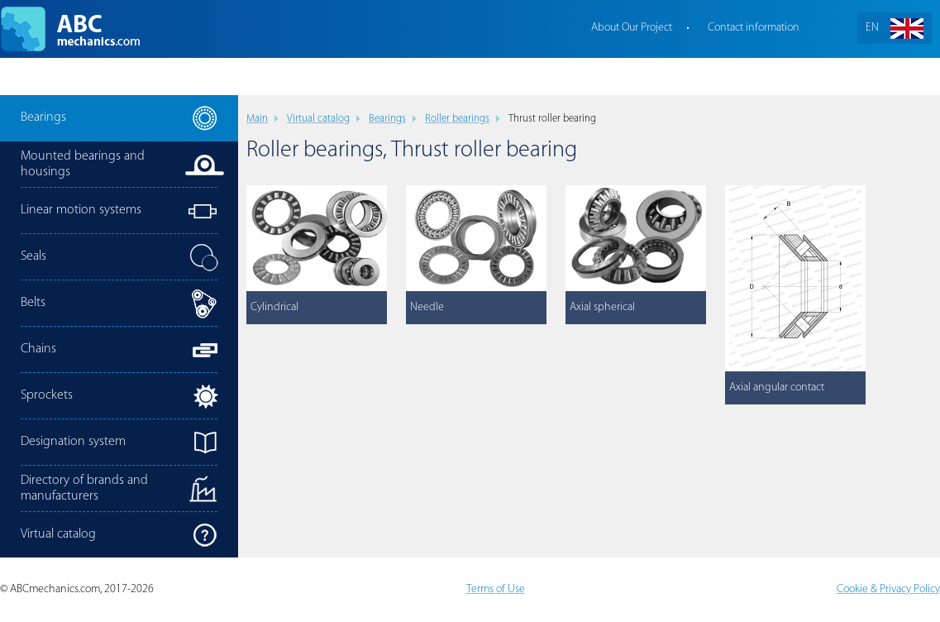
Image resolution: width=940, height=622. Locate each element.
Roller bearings (457, 118)
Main (257, 118)
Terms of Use (495, 589)
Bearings (387, 118)
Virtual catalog (318, 118)
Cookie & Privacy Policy (888, 589)
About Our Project (631, 28)
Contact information (753, 28)
